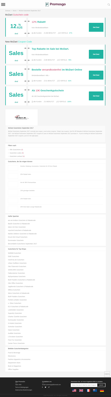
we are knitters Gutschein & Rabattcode (22, 220)
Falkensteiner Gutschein (16, 273)
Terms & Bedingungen (22, 387)
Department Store (14, 363)
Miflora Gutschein (14, 290)
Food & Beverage (14, 353)
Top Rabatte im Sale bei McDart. (50, 49)
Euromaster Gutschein (16, 240)
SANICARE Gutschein (16, 270)
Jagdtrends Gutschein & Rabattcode (20, 286)
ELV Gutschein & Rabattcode (18, 306)
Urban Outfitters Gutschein (17, 263)
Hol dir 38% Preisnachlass (28, 182)
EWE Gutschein (13, 256)
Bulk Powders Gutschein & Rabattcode (21, 280)
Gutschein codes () (17, 153)
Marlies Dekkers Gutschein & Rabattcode (22, 234)
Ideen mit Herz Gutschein (17, 227)
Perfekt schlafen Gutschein (17, 300)
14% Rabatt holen (25, 199)
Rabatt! (39, 22)
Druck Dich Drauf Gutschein (17, 237)
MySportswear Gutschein (16, 276)
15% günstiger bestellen (27, 190)
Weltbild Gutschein (14, 253)
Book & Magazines (14, 366)
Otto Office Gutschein (15, 283)
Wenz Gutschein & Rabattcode (18, 293)
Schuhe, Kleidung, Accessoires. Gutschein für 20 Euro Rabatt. (38, 166)
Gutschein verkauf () (17, 156)
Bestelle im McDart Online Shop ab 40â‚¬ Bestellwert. (57, 70)
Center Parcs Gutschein (16, 343)
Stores (15, 10)
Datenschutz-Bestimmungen (23, 390)
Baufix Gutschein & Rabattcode (19, 224)
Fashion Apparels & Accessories (19, 359)
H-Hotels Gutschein (15, 323)
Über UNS (18, 384)
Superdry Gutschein (15, 313)
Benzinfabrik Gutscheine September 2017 (22, 244)
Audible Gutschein (14, 333)
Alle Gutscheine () (16, 149)
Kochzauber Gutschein (16, 320)
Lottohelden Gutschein (16, 310)
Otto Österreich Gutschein (17, 266)
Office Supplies (13, 369)
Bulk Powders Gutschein (16, 296)
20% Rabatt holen (25, 174)
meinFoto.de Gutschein (16, 260)
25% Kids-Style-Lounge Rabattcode (31, 207)
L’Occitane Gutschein (15, 337)
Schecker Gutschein (15, 326)
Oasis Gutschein (14, 330)
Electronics (12, 356)
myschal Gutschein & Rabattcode (19, 230)
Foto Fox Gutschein (15, 340)
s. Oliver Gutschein (14, 303)
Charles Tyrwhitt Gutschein (17, 316)
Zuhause (8, 10)
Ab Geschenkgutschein (48, 90)
